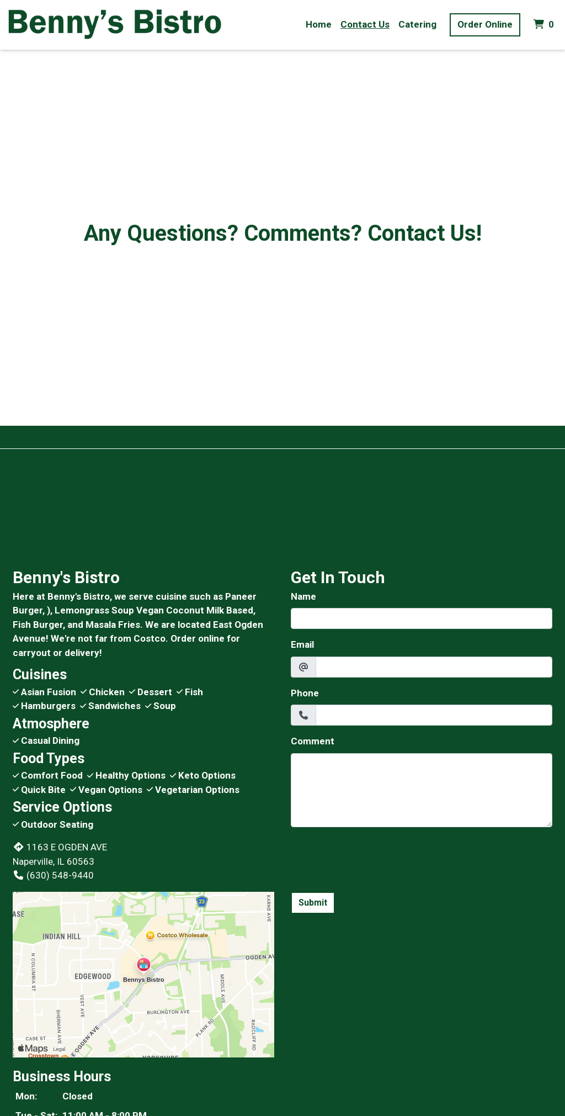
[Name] (421, 618)
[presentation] (375, 857)
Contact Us (365, 24)
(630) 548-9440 (53, 875)
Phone (305, 693)
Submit (313, 902)
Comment (312, 741)
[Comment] (421, 790)
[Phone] (434, 715)
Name (303, 596)
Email (302, 644)
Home (319, 24)
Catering (417, 24)
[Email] (434, 667)
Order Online (485, 24)
